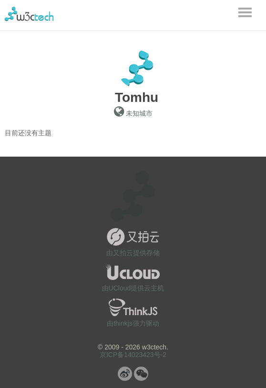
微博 (125, 374)
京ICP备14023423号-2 (133, 354)
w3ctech (29, 14)
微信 (141, 374)
